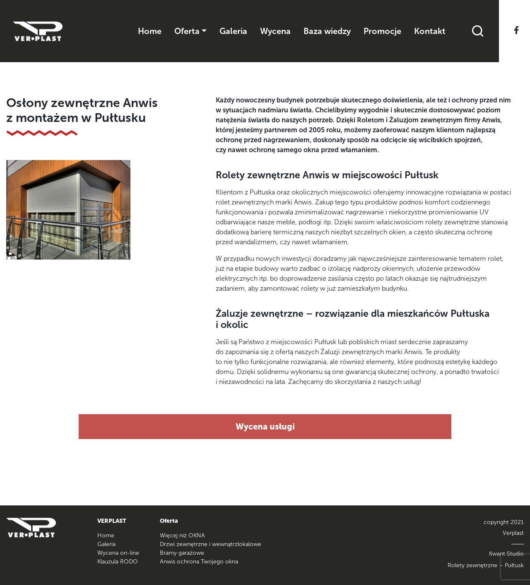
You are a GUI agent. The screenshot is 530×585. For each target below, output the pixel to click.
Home (149, 31)
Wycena (275, 31)
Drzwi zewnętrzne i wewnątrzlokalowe (210, 544)
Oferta (187, 31)
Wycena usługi (265, 427)
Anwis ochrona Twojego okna (199, 561)
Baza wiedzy (327, 31)
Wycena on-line (118, 552)
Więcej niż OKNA (182, 535)
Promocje (382, 31)
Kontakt (430, 31)
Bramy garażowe (182, 552)
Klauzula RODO (117, 561)
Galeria (233, 31)
